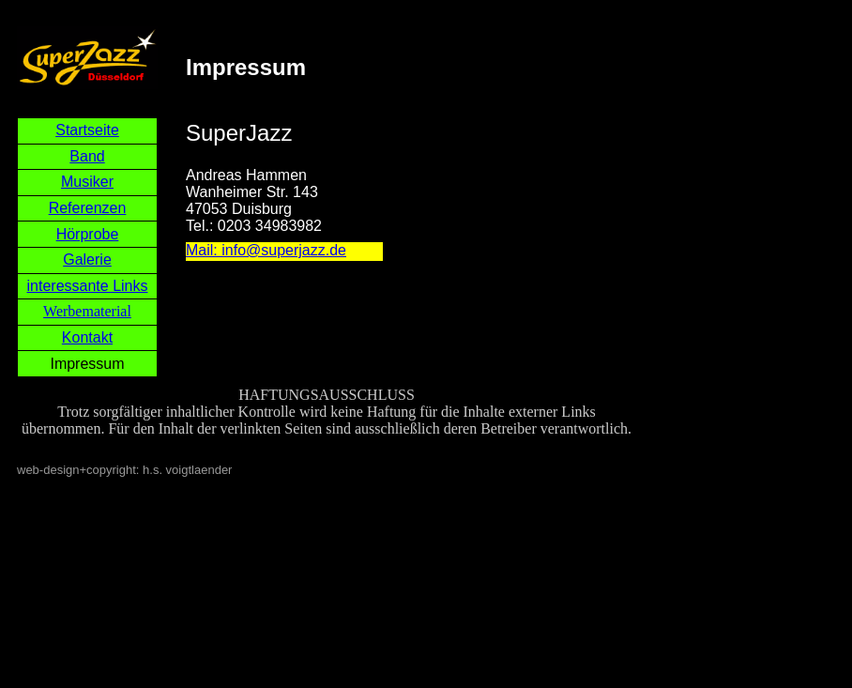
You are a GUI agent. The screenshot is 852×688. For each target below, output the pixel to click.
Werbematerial (87, 311)
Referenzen (88, 208)
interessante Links (87, 286)
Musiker (87, 182)
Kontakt (87, 337)
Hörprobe (87, 234)
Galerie (87, 260)
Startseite (87, 130)
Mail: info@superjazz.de (266, 250)
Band (86, 156)
